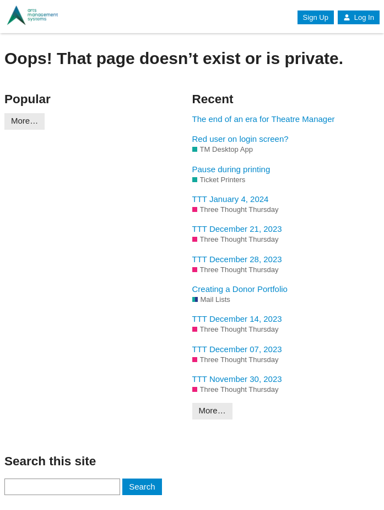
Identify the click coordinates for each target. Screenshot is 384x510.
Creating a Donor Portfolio (240, 289)
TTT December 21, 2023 (237, 228)
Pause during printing (231, 169)
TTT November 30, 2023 (237, 379)
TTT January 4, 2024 (230, 199)
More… (24, 120)
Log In (358, 17)
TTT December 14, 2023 (237, 318)
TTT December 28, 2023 (237, 259)
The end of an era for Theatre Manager (263, 119)
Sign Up (315, 17)
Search (142, 486)
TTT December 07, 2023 (237, 349)
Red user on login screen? (240, 139)
